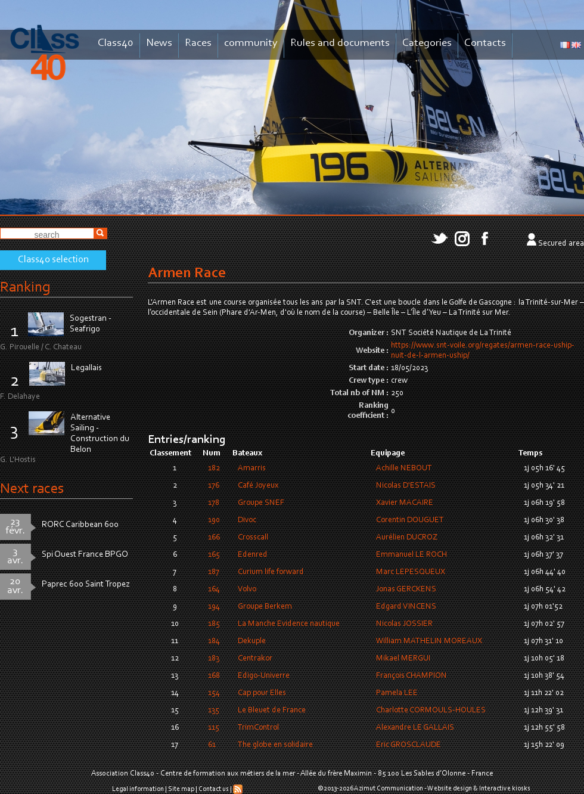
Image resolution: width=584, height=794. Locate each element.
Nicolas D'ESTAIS (406, 486)
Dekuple (252, 641)
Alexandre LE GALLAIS (415, 728)
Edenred (253, 555)
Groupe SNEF (261, 503)
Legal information (138, 789)
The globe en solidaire (275, 745)
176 (213, 486)
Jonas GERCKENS (406, 589)
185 (214, 624)
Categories (427, 43)
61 (212, 745)
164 (214, 589)
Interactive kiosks (504, 788)
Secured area (561, 244)
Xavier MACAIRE (404, 503)
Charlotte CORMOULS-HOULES (431, 710)
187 (213, 572)
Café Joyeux (258, 486)
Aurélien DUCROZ (406, 538)
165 (214, 555)
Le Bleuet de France (272, 710)
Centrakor (255, 659)
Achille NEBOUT (404, 468)
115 (213, 728)
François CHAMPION (411, 676)
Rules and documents (340, 43)
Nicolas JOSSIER (404, 624)
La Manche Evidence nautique (289, 624)
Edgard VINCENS (406, 607)
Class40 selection (53, 260)
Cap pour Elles (262, 693)
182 (214, 468)
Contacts (485, 43)
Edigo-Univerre (264, 676)
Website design (449, 788)
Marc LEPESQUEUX (410, 572)
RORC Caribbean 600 (80, 524)
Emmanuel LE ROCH (411, 555)
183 (213, 659)
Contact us (213, 789)
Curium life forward (271, 572)
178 (213, 503)
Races (198, 43)
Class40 (115, 43)
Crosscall (253, 538)
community (251, 43)
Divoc (247, 520)
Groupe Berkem (265, 607)
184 (214, 641)
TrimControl (258, 728)
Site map (181, 789)
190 (214, 520)
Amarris (252, 468)
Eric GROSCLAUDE (408, 745)
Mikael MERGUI (403, 659)
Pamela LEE (397, 693)
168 (214, 676)
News (159, 43)
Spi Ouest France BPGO (85, 554)
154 (214, 693)
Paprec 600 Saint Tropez (86, 584)
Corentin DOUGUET (410, 520)
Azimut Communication (388, 788)
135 (213, 710)
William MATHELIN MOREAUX (429, 641)
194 (214, 607)
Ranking (25, 287)
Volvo (247, 589)
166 (214, 538)
